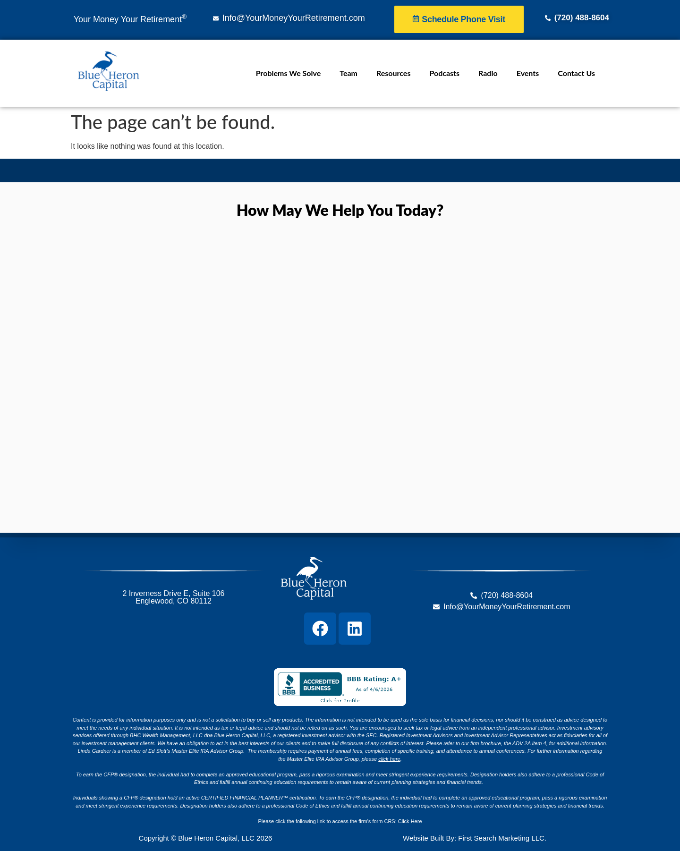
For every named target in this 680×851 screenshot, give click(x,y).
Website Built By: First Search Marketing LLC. (474, 838)
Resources (393, 72)
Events (528, 72)
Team (348, 72)
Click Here (410, 821)
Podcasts (444, 72)
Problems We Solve (288, 72)
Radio (488, 72)
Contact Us (576, 72)
